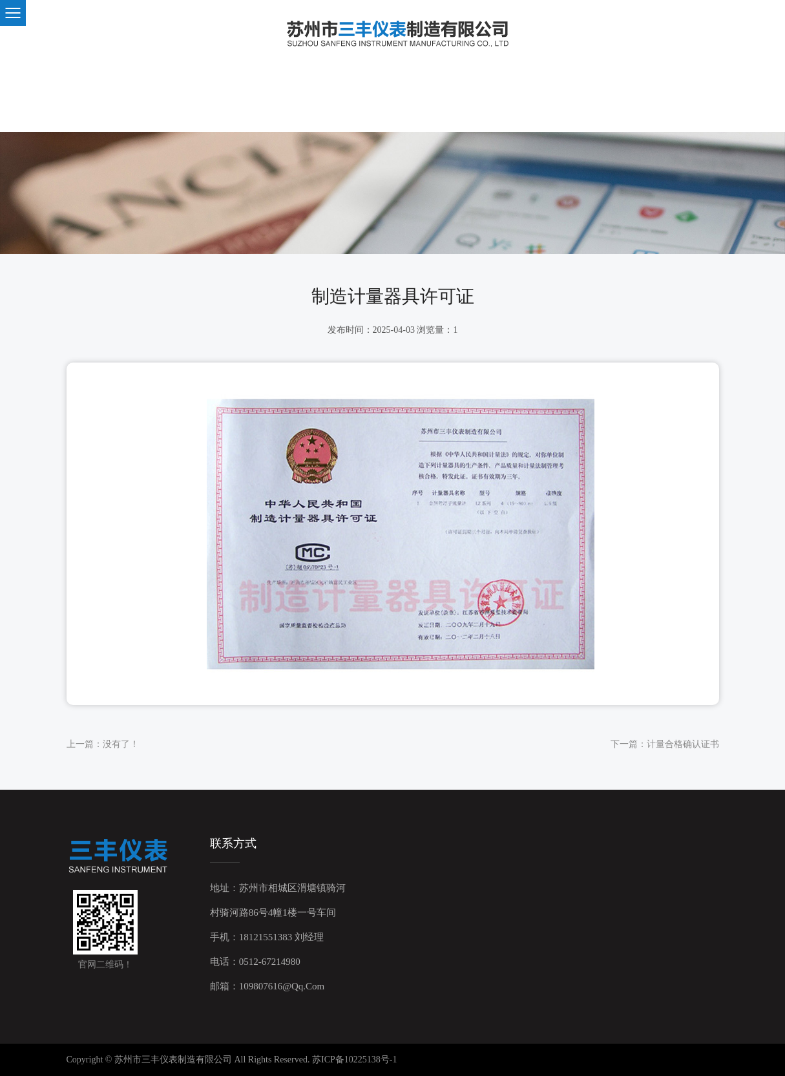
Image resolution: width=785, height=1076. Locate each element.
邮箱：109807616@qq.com (267, 986)
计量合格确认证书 (683, 744)
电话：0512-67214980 (255, 961)
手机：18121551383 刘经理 (267, 937)
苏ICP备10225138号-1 (354, 1059)
